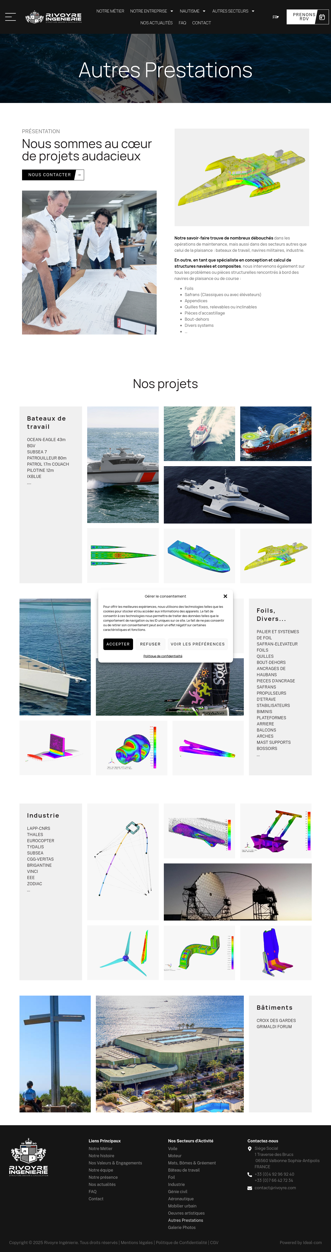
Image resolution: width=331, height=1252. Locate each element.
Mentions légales (137, 1242)
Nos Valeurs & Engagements (115, 1163)
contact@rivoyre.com (275, 1188)
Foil (171, 1177)
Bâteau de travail (184, 1170)
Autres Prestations (185, 1220)
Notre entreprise (152, 11)
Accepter (118, 644)
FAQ (182, 23)
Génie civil (177, 1191)
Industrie (176, 1184)
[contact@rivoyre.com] (249, 1188)
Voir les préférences (198, 644)
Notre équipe (101, 1170)
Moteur (175, 1155)
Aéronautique (181, 1198)
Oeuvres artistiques (186, 1213)
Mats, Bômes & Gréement (192, 1163)
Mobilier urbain (182, 1206)
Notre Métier (110, 11)
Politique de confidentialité (163, 656)
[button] (225, 596)
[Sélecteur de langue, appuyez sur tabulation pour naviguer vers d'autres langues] (275, 16)
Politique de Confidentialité (181, 1242)
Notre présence (103, 1177)
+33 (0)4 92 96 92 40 (274, 1174)
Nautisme (193, 11)
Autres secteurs (233, 11)
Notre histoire (101, 1155)
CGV (214, 1242)
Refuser (150, 644)
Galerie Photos (182, 1227)
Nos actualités (157, 23)
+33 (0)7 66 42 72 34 (274, 1180)
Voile (172, 1148)
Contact (201, 23)
